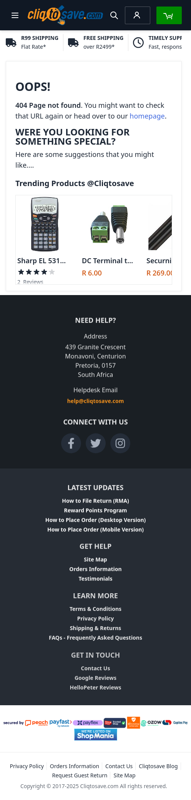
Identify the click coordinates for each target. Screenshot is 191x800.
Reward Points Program (95, 512)
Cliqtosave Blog (158, 766)
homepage (147, 115)
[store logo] (65, 15)
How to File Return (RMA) (95, 502)
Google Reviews (95, 683)
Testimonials (95, 581)
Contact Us (95, 674)
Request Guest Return (79, 775)
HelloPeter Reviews (95, 693)
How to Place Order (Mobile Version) (95, 531)
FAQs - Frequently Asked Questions (95, 641)
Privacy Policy (95, 622)
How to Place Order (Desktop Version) (95, 522)
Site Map (95, 562)
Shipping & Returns (95, 632)
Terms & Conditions (95, 613)
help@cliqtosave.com (95, 403)
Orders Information (95, 572)
